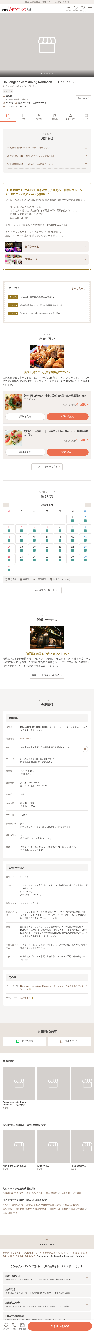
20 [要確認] (47, 549)
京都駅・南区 (32, 1205)
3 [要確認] (9, 529)
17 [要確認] (9, 549)
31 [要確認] (9, 568)
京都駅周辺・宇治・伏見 (13, 1193)
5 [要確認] (34, 529)
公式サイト (26, 998)
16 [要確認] (85, 539)
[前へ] (6, 505)
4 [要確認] (21, 529)
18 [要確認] (21, 549)
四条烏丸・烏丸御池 (24, 1256)
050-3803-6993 (27, 738)
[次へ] (88, 505)
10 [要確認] (9, 539)
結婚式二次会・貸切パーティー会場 (61, 1253)
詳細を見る (25, 416)
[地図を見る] (85, 749)
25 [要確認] (21, 558)
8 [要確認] (72, 529)
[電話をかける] (14, 1326)
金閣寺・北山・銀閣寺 (58, 1209)
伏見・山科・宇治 (10, 1213)
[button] (22, 1326)
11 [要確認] (21, 539)
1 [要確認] (72, 519)
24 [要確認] (9, 558)
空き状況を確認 (59, 1326)
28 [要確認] (60, 558)
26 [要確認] (34, 558)
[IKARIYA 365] (53, 1150)
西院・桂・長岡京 (72, 1205)
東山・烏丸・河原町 (34, 1193)
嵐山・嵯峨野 (51, 1193)
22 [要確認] (72, 549)
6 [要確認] (47, 529)
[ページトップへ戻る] (47, 1242)
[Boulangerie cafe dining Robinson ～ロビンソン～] (19, 1088)
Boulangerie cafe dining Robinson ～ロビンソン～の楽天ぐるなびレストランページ (54, 987)
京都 (82, 1253)
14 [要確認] (60, 539)
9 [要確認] (85, 529)
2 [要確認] (85, 519)
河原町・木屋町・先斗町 (13, 1205)
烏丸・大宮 (7, 1209)
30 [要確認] (85, 558)
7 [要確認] (60, 529)
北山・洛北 (65, 1193)
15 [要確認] (72, 539)
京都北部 (77, 1193)
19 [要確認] (34, 549)
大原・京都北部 (77, 1209)
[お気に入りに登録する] (6, 1326)
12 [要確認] (34, 539)
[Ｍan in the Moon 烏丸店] (19, 1150)
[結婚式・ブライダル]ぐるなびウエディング (22, 1253)
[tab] (41, 73)
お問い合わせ (67, 416)
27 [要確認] (47, 558)
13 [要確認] (47, 539)
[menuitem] (8, 117)
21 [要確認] (60, 549)
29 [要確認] (72, 558)
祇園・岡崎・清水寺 (23, 1209)
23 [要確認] (85, 549)
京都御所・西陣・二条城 (51, 1205)
